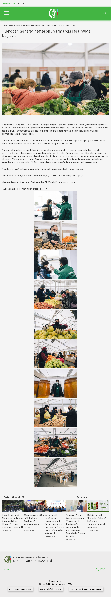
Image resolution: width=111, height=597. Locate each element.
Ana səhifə (8, 25)
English (20, 3)
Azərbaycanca (9, 3)
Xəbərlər (19, 25)
